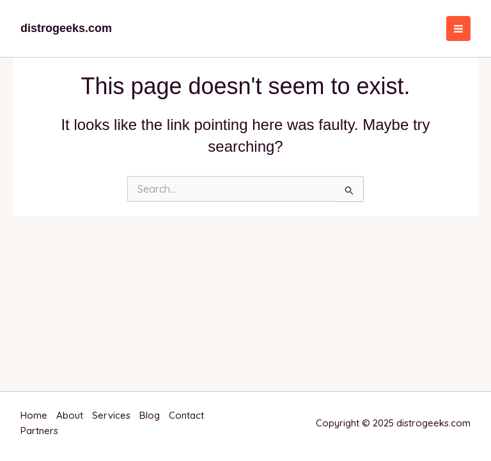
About (69, 415)
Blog (149, 415)
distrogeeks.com (66, 28)
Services (111, 415)
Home (33, 415)
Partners (39, 431)
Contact (186, 415)
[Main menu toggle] (458, 28)
